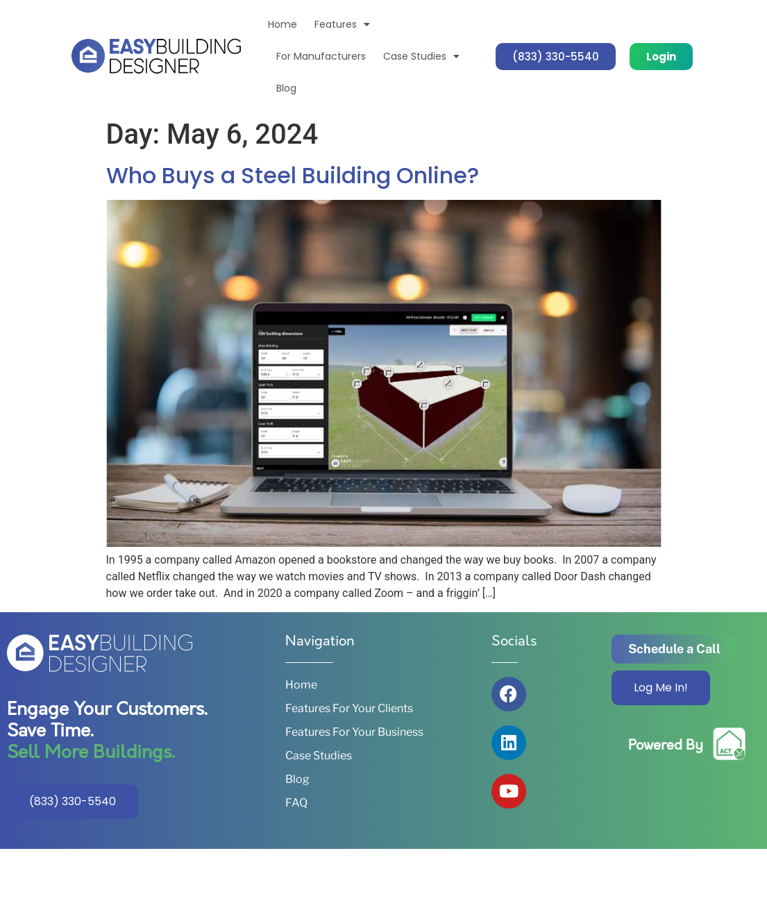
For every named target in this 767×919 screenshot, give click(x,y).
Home (282, 24)
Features (342, 24)
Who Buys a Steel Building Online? (292, 175)
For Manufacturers (321, 56)
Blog (286, 88)
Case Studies (421, 56)
